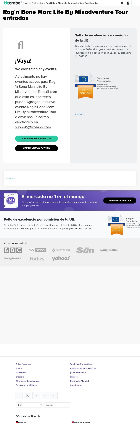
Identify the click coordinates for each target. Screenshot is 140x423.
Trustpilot (79, 114)
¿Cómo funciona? (78, 372)
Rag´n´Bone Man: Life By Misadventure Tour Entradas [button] (72, 3)
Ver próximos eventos (36, 138)
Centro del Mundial (79, 381)
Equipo (19, 368)
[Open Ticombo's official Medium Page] (45, 395)
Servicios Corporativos (81, 364)
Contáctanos (76, 385)
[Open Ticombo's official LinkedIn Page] (54, 395)
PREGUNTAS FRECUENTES (83, 368)
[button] (13, 3)
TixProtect (21, 372)
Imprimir (20, 376)
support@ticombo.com (33, 126)
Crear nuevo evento (36, 148)
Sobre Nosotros (23, 364)
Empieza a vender (120, 200)
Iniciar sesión (128, 3)
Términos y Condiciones (27, 381)
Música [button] (28, 3)
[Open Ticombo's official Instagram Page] (36, 395)
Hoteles (74, 376)
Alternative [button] (38, 3)
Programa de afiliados (26, 385)
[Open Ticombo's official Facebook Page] (11, 206)
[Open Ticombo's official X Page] (27, 395)
